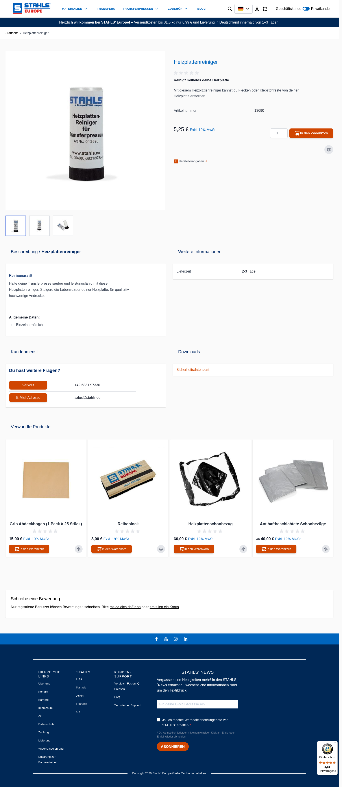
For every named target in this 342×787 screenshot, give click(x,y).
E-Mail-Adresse (28, 397)
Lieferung (44, 740)
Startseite (12, 33)
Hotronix (81, 703)
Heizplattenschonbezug (210, 524)
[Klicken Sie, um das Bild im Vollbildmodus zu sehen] (85, 130)
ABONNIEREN (173, 747)
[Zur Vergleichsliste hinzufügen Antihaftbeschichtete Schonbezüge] (326, 549)
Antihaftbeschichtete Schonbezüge (293, 524)
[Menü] (335, 743)
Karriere (43, 699)
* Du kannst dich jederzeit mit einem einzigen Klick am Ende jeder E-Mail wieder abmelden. (196, 734)
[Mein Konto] (257, 8)
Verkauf (28, 385)
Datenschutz (46, 724)
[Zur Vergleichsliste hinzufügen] (328, 149)
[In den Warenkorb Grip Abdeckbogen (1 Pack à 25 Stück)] (29, 549)
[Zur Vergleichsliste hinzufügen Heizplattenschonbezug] (243, 549)
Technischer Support (127, 705)
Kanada (81, 687)
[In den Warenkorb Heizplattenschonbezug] (194, 549)
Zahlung (43, 732)
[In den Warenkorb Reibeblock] (111, 549)
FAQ (117, 697)
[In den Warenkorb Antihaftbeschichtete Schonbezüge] (276, 549)
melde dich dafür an (125, 607)
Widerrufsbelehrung (51, 748)
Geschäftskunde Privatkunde (303, 9)
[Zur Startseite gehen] (31, 9)
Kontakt (43, 691)
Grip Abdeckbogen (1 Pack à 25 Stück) (46, 524)
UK (78, 712)
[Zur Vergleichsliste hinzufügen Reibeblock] (161, 549)
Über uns (44, 683)
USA (79, 679)
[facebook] (157, 639)
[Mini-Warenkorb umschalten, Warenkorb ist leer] (264, 8)
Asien (79, 695)
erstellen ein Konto (164, 607)
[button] (187, 73)
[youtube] (166, 639)
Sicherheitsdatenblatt (192, 370)
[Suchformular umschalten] (229, 8)
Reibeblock (128, 524)
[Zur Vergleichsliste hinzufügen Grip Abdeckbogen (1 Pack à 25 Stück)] (79, 549)
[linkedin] (186, 639)
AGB (41, 716)
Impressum (45, 708)
